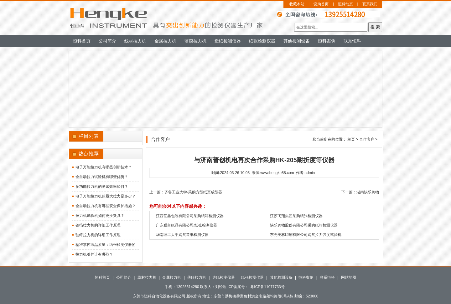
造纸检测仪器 (228, 40)
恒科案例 (326, 40)
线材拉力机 (135, 40)
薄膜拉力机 (195, 40)
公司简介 (107, 40)
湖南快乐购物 (367, 192)
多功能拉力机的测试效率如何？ (101, 186)
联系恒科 (352, 40)
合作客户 (366, 139)
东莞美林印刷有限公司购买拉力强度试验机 (305, 234)
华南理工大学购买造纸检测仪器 (182, 234)
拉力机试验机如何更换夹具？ (99, 215)
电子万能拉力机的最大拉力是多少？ (105, 196)
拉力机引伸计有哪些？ (94, 254)
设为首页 (321, 4)
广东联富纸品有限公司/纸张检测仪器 (186, 225)
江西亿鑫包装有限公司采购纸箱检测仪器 (190, 216)
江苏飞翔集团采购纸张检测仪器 (296, 216)
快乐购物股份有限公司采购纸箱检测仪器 (304, 225)
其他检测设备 (296, 40)
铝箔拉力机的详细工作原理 (98, 225)
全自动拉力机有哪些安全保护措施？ (105, 206)
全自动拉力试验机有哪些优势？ (101, 177)
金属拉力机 (165, 40)
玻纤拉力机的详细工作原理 (98, 235)
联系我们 (369, 4)
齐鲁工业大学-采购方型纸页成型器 (193, 192)
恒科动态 (345, 4)
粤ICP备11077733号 (267, 287)
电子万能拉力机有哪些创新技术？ (103, 167)
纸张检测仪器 (262, 40)
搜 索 (375, 27)
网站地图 (348, 277)
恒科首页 (82, 40)
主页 (351, 139)
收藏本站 (296, 4)
